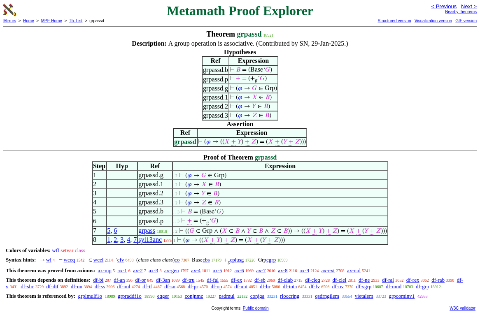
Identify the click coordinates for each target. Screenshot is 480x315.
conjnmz (194, 296)
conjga (257, 296)
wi (48, 260)
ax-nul (354, 270)
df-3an (163, 280)
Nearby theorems (461, 11)
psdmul (226, 296)
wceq (69, 260)
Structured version (394, 21)
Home (28, 21)
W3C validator (462, 308)
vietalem (364, 296)
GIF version (466, 21)
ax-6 (239, 270)
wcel (98, 260)
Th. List (76, 21)
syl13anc (150, 239)
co (177, 260)
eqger (163, 296)
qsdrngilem (327, 296)
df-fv (314, 286)
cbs (206, 260)
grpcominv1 (402, 296)
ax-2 (137, 270)
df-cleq (312, 280)
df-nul (123, 286)
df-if (147, 286)
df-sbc (27, 286)
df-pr (193, 286)
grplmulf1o (90, 296)
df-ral (388, 280)
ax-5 (217, 270)
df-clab (285, 280)
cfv (120, 260)
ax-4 (195, 270)
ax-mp (105, 270)
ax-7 (261, 270)
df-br (265, 286)
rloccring (289, 296)
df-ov (338, 286)
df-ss (100, 286)
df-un (76, 286)
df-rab (438, 280)
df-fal (213, 280)
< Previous (444, 6)
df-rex (412, 280)
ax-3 (153, 270)
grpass (146, 230)
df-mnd (393, 286)
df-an (119, 280)
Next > (469, 6)
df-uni (240, 286)
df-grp (422, 286)
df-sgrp (364, 286)
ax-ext (328, 270)
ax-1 (122, 270)
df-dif (53, 286)
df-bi (98, 280)
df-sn (169, 286)
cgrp (271, 260)
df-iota (290, 286)
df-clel (340, 280)
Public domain (256, 308)
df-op (216, 286)
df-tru (188, 280)
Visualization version (433, 21)
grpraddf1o (130, 296)
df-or (140, 280)
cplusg (237, 260)
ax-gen (171, 270)
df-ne (364, 280)
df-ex (236, 280)
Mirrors (9, 21)
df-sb (260, 280)
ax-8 (282, 270)
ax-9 (304, 270)
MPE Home (51, 21)
